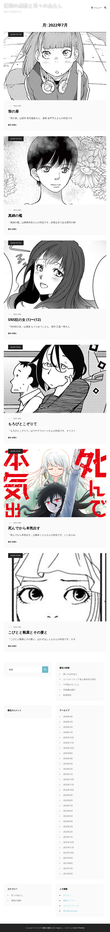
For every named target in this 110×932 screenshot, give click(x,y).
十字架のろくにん (71, 684)
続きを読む (12, 125)
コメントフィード (71, 905)
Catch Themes (79, 928)
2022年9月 (68, 795)
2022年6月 (68, 810)
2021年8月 (68, 863)
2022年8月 (68, 800)
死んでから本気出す (24, 528)
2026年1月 (68, 732)
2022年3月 (68, 826)
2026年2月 (68, 727)
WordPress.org (70, 911)
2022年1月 (68, 837)
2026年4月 (68, 716)
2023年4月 (68, 758)
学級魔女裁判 (69, 689)
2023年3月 (68, 763)
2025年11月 (68, 742)
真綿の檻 (15, 215)
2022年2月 (68, 831)
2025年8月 (68, 753)
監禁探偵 (67, 695)
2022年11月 (68, 784)
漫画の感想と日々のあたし (33, 6)
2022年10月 (68, 789)
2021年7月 (68, 868)
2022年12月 (68, 779)
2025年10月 (68, 748)
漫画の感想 (17, 106)
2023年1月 (68, 774)
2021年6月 (68, 873)
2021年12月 (68, 842)
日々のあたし (17, 895)
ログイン (67, 895)
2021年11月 (68, 847)
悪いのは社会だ (70, 674)
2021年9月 (68, 858)
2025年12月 (68, 737)
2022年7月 (68, 805)
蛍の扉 (13, 111)
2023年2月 (68, 769)
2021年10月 (68, 852)
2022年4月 (68, 821)
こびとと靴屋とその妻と (28, 632)
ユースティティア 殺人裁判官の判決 (79, 679)
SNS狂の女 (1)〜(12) (24, 319)
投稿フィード (69, 900)
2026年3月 (68, 721)
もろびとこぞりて (22, 423)
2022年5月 (68, 816)
